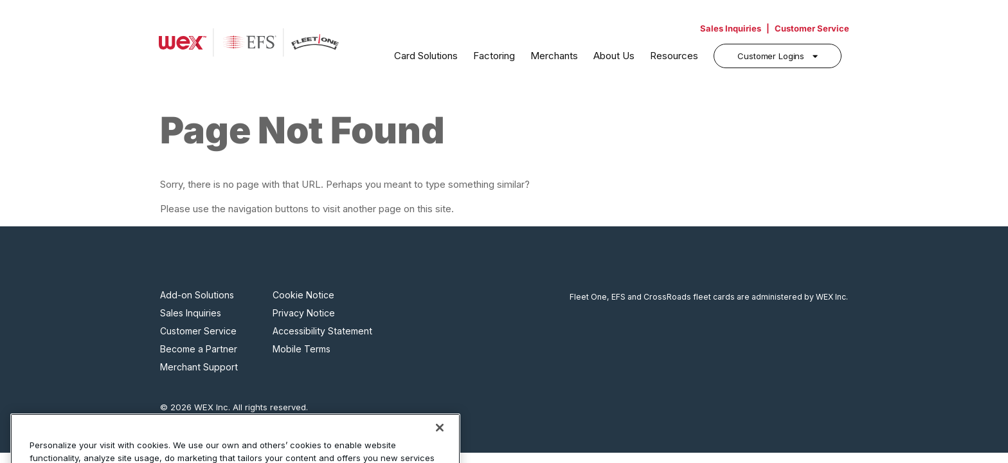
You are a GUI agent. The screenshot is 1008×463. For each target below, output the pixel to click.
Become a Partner (198, 349)
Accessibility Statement (322, 331)
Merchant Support (199, 367)
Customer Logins (770, 56)
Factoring (494, 56)
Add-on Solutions (197, 295)
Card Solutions (426, 56)
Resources (674, 56)
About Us (613, 56)
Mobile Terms (301, 349)
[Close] (440, 442)
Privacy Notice (304, 313)
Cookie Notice (303, 295)
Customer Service (812, 28)
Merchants (554, 56)
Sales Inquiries (730, 28)
